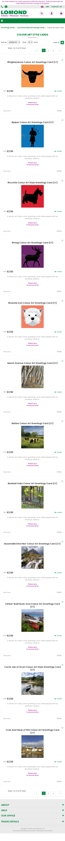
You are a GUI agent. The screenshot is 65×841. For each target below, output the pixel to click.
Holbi (33, 831)
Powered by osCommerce (44, 831)
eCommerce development (21, 831)
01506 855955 (2, 6)
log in (35, 102)
